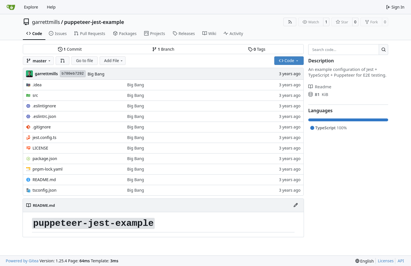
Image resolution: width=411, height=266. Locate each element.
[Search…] (383, 49)
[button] (62, 60)
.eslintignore (44, 106)
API (401, 260)
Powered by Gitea (22, 260)
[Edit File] (295, 205)
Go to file (84, 60)
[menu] (364, 261)
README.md (44, 179)
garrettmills (46, 22)
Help (51, 7)
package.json (45, 158)
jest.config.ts (44, 137)
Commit (70, 49)
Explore (31, 7)
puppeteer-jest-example (94, 22)
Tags (256, 49)
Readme (319, 86)
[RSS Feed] (290, 22)
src (35, 95)
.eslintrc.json (44, 116)
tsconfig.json (45, 190)
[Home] (11, 7)
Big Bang (96, 74)
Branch (163, 49)
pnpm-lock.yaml (48, 169)
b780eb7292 (73, 73)
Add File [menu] (114, 60)
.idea (37, 84)
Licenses (386, 260)
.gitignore (42, 127)
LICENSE (40, 148)
